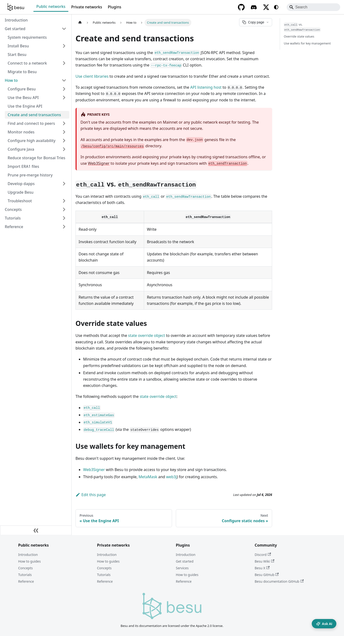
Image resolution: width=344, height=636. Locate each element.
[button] (37, 123)
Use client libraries (91, 76)
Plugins (114, 7)
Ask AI (324, 624)
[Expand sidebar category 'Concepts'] (64, 209)
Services (182, 568)
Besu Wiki (264, 561)
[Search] (313, 7)
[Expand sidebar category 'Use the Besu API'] (64, 97)
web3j (171, 476)
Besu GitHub (267, 574)
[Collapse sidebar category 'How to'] (64, 80)
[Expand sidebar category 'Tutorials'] (64, 218)
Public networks (50, 6)
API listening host (205, 87)
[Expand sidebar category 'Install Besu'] (64, 46)
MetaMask (148, 476)
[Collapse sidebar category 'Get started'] (64, 29)
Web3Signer (99, 163)
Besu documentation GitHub (279, 581)
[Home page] (80, 22)
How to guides (29, 561)
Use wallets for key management (307, 43)
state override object (146, 335)
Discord (263, 554)
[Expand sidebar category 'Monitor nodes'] (64, 132)
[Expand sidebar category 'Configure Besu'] (64, 89)
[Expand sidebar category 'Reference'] (64, 226)
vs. (302, 27)
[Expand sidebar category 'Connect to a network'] (64, 63)
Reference (26, 581)
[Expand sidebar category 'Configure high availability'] (64, 140)
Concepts (25, 568)
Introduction (28, 554)
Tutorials (25, 574)
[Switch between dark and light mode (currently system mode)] (276, 7)
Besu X (262, 568)
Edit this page (90, 494)
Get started (185, 561)
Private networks (86, 7)
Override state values (299, 36)
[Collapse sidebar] (36, 530)
